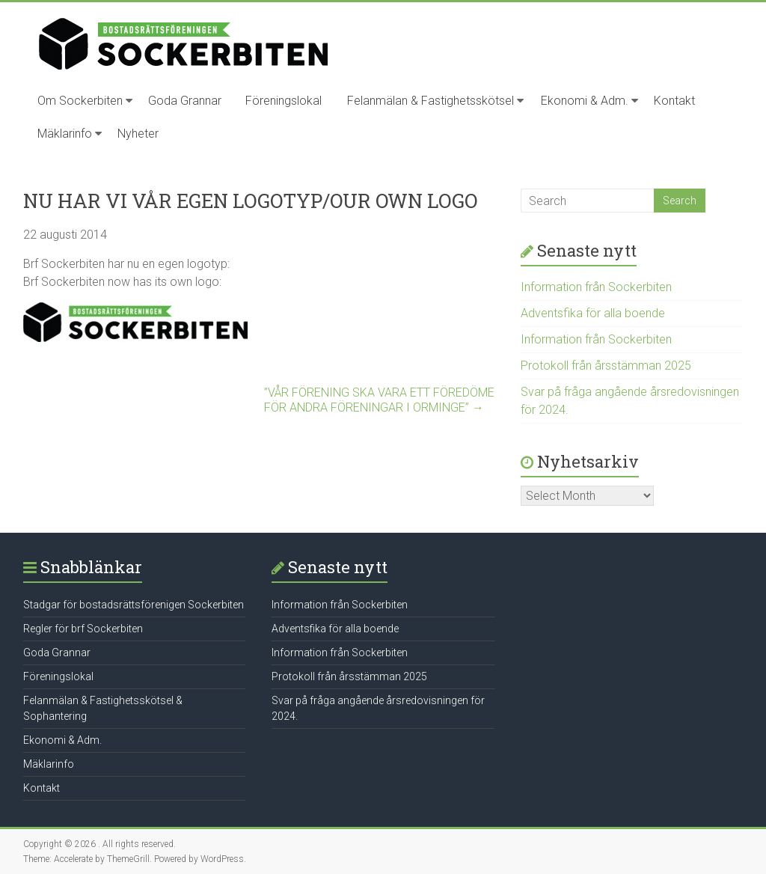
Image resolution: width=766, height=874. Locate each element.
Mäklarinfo (64, 133)
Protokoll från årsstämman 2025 (606, 365)
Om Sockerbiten (80, 101)
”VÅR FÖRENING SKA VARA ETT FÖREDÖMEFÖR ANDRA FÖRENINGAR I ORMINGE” (379, 400)
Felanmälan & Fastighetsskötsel (430, 101)
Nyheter (138, 133)
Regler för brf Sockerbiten (83, 629)
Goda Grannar (184, 101)
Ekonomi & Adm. (584, 101)
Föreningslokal (283, 101)
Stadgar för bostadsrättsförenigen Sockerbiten (133, 605)
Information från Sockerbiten (596, 287)
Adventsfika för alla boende (593, 313)
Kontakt (674, 101)
